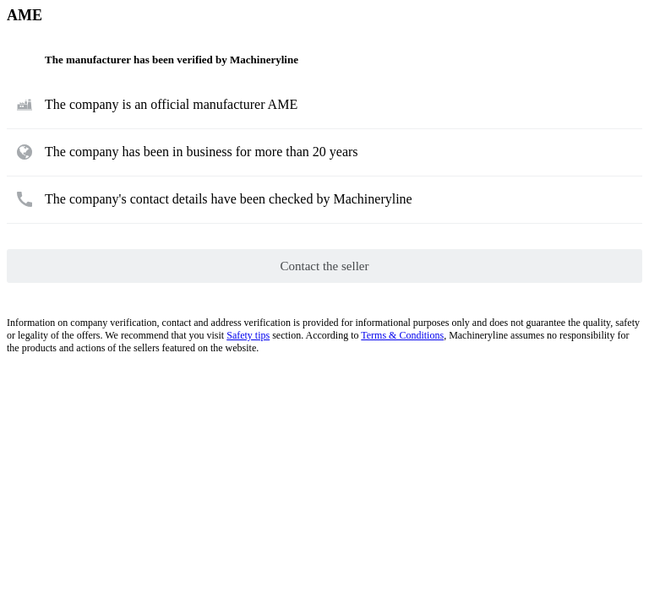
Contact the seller (325, 266)
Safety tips (248, 335)
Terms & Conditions (402, 335)
